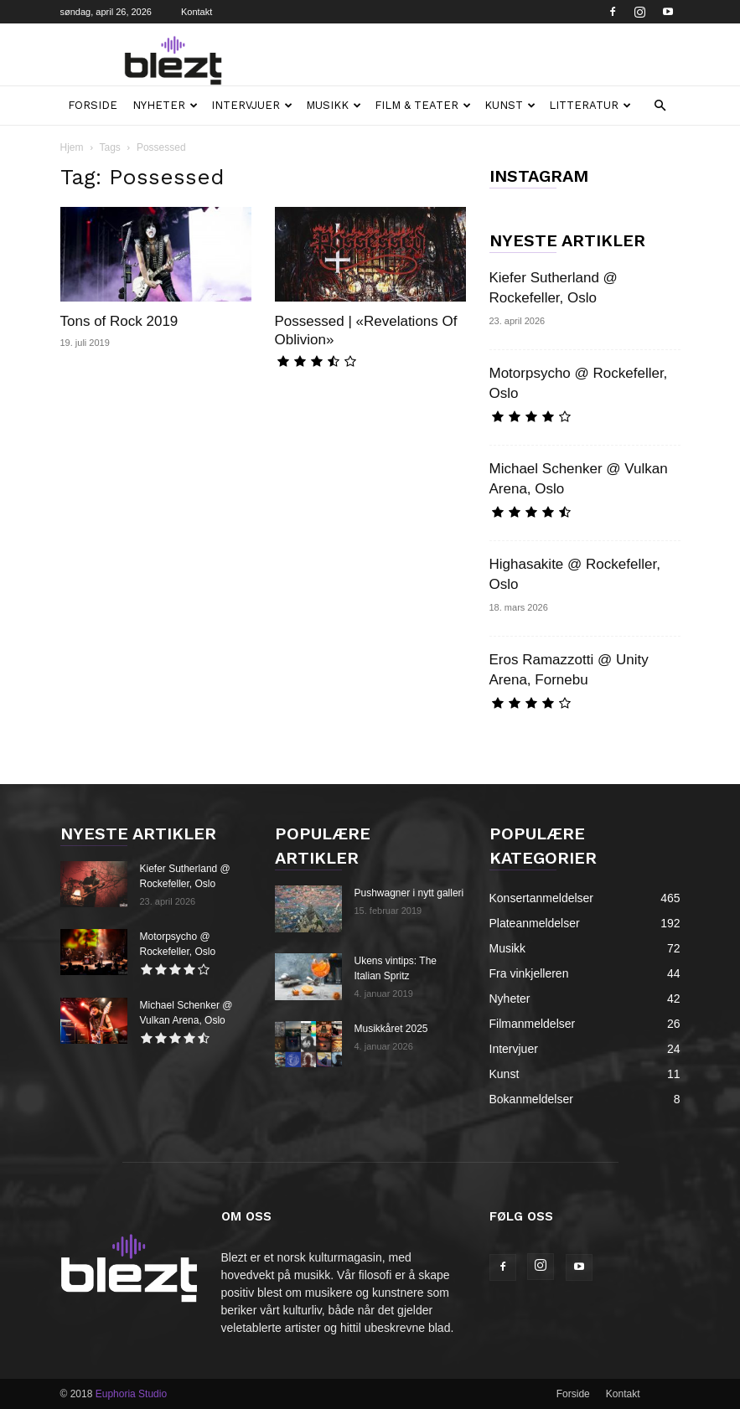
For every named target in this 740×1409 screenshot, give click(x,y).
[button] (660, 106)
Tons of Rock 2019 (119, 321)
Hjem (72, 147)
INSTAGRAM (538, 176)
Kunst (510, 105)
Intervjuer (251, 105)
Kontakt (196, 12)
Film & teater (423, 105)
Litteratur (590, 105)
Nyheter (165, 105)
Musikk (333, 105)
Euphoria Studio (131, 1394)
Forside (92, 105)
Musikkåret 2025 (391, 1029)
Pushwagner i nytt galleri (409, 893)
